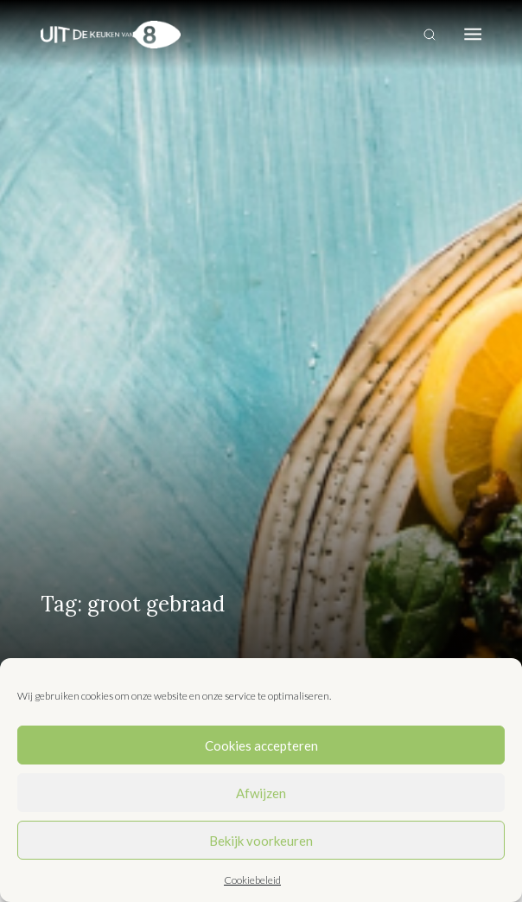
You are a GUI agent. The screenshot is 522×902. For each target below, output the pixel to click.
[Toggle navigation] (472, 35)
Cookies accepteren (261, 745)
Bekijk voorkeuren (261, 840)
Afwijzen (261, 793)
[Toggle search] (429, 35)
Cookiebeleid (252, 879)
